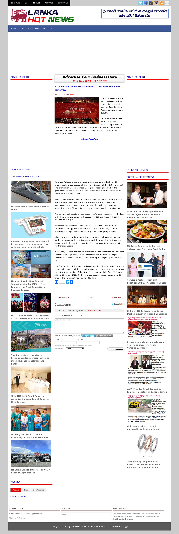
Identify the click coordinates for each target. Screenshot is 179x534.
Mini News (48, 29)
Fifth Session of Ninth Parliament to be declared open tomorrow (87, 88)
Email (80, 339)
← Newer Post (62, 297)
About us (49, 3)
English (36, 3)
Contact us (63, 3)
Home (13, 29)
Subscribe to (69, 348)
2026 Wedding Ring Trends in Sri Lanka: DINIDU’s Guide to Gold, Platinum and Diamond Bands (144, 464)
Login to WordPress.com (104, 335)
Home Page (15, 3)
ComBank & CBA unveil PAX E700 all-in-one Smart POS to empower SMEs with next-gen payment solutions (30, 244)
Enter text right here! (89, 325)
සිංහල (27, 3)
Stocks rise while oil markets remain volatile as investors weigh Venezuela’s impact (146, 345)
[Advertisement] (89, 53)
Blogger (125, 526)
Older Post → (118, 297)
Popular (16, 490)
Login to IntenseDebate (88, 335)
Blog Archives (38, 490)
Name (57, 339)
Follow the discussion (121, 304)
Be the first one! (94, 310)
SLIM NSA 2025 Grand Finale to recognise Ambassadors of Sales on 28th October (30, 399)
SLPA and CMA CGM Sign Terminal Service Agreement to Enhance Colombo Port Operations (145, 214)
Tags (26, 490)
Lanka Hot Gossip (29, 29)
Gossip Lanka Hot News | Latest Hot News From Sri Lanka (88, 526)
